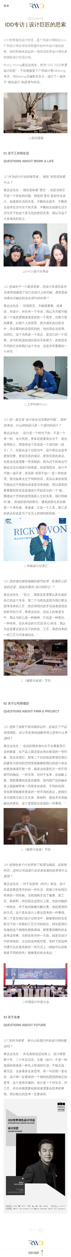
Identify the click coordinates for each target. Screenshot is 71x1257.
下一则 (36, 1231)
